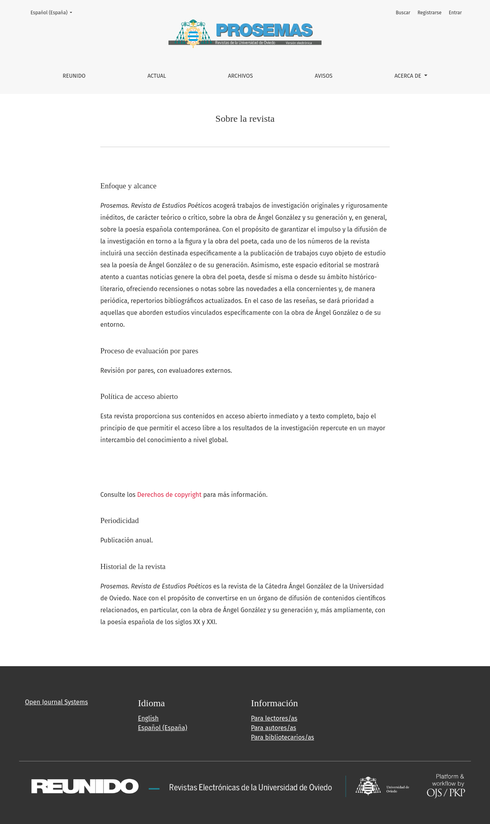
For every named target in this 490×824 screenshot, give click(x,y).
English (148, 718)
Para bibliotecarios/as (282, 737)
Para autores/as (273, 728)
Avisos (324, 76)
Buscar (403, 12)
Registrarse (429, 12)
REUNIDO (74, 76)
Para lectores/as (274, 718)
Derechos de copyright (169, 494)
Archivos (240, 76)
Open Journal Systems (56, 702)
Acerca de (408, 76)
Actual (156, 76)
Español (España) (53, 12)
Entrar (455, 12)
